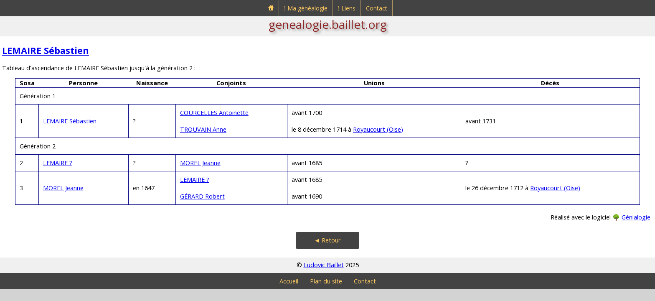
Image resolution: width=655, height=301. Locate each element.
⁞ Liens (346, 8)
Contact (376, 8)
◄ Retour (327, 240)
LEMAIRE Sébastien (45, 50)
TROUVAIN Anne (203, 129)
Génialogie (636, 217)
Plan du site (326, 281)
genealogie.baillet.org (328, 24)
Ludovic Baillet (324, 265)
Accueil (288, 281)
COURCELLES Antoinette (214, 113)
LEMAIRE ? (57, 163)
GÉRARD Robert (202, 196)
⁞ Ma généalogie (306, 8)
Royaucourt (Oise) (378, 129)
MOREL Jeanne (200, 163)
